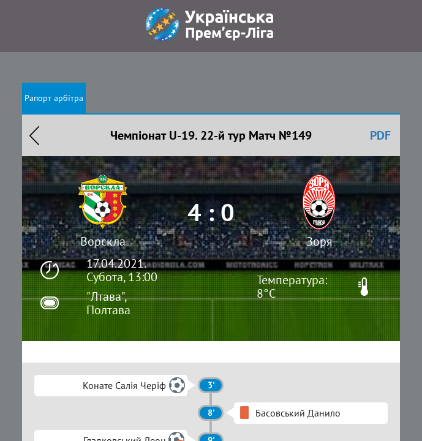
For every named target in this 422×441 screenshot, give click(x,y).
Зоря (319, 241)
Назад (34, 135)
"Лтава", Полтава (108, 303)
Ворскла (103, 241)
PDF (380, 135)
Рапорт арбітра (53, 98)
